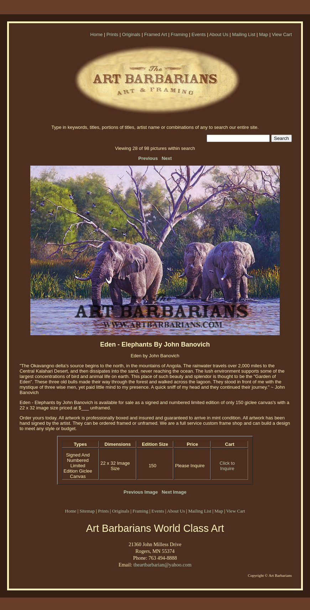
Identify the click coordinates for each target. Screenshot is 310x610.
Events (199, 34)
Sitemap (87, 511)
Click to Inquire (227, 465)
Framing (179, 34)
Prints (112, 34)
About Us (218, 34)
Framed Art (155, 34)
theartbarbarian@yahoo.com (162, 565)
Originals (131, 34)
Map (263, 34)
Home (96, 34)
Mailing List (243, 34)
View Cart (282, 34)
